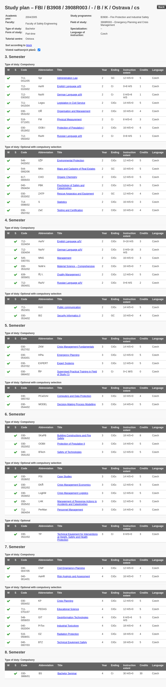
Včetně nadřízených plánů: (20, 50)
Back (161, 6)
